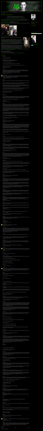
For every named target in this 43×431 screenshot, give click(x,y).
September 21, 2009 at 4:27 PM (7, 121)
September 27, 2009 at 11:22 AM (7, 333)
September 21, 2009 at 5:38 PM (7, 141)
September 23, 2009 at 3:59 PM (7, 225)
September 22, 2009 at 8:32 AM (7, 200)
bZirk (3, 79)
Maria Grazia (4, 74)
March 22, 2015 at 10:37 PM (6, 425)
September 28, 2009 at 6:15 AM (7, 386)
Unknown (3, 247)
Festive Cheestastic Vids (28, 12)
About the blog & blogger (14, 12)
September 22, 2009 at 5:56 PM (7, 214)
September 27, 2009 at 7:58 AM (7, 294)
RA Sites (7, 12)
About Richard (4, 12)
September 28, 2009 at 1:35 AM (7, 374)
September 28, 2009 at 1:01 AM (7, 367)
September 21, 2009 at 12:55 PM (7, 67)
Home (1, 12)
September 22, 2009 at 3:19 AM (7, 187)
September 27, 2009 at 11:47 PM (7, 360)
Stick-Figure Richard (23, 12)
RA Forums (10, 12)
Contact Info (19, 12)
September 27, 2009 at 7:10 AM (7, 284)
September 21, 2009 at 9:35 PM (7, 176)
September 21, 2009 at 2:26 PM (7, 92)
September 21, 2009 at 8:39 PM (7, 158)
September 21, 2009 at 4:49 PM (7, 134)
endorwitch (4, 196)
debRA (3, 152)
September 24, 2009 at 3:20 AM (7, 238)
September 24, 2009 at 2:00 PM (7, 242)
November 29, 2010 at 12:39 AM (7, 420)
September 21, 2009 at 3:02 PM (7, 101)
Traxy (3, 103)
